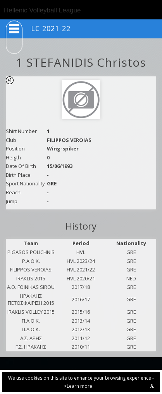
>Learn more (78, 386)
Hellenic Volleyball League (42, 10)
